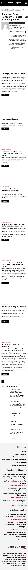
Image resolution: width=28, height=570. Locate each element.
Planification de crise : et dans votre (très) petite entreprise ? (13, 307)
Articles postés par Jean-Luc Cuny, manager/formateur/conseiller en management (12, 10)
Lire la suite (5, 94)
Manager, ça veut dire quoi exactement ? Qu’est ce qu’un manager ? (16, 524)
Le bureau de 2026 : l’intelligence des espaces (17, 414)
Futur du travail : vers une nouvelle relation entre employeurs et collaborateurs (17, 433)
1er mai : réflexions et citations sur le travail (16, 423)
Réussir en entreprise (15, 389)
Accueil (2, 9)
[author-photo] (5, 37)
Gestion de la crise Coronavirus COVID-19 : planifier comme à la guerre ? (12, 153)
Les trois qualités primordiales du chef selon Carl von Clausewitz (12, 225)
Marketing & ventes (14, 401)
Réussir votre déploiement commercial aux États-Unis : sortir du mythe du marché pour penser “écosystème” (18, 405)
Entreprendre (5, 186)
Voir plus (14, 438)
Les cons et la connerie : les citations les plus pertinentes (16, 516)
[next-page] (9, 381)
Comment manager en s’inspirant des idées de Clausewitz (12, 119)
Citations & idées (14, 421)
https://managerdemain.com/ (14, 25)
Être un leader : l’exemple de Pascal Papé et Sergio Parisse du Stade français (13, 264)
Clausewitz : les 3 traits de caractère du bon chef (14, 74)
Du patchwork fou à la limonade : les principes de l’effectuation (13, 189)
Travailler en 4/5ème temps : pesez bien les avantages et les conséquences (15, 534)
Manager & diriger (6, 71)
